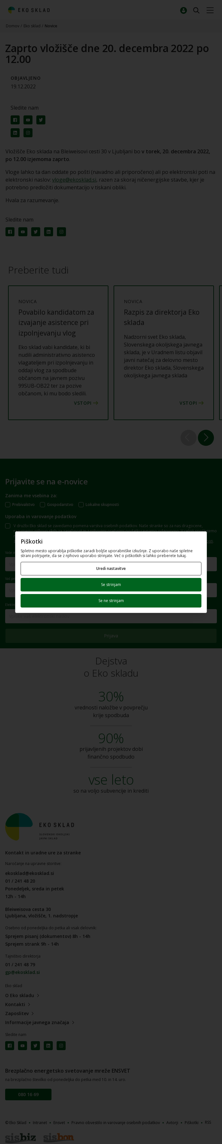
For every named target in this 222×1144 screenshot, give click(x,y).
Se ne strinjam (111, 600)
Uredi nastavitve (111, 568)
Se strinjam (111, 584)
